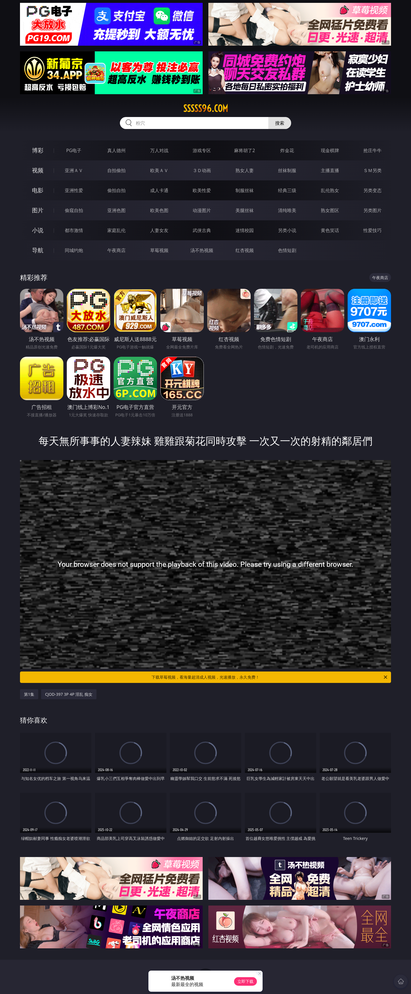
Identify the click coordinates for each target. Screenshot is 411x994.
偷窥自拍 (74, 210)
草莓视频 (159, 250)
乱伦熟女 (330, 190)
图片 (37, 210)
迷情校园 (244, 230)
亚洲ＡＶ (74, 170)
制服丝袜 (244, 190)
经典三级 (287, 190)
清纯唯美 (287, 210)
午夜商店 (116, 250)
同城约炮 (74, 250)
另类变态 (372, 190)
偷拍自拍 (116, 190)
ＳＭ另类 (372, 170)
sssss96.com (205, 108)
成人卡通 (159, 190)
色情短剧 (287, 250)
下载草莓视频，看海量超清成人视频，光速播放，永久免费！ (270, 677)
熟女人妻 (244, 170)
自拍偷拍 (116, 170)
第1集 (29, 694)
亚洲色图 (116, 210)
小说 (37, 230)
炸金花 (287, 150)
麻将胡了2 (244, 150)
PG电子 (73, 150)
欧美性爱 (202, 190)
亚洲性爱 (74, 190)
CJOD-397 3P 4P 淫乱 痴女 (68, 694)
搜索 (279, 123)
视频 (37, 170)
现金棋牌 (330, 150)
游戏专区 (202, 150)
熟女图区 (330, 210)
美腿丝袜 (244, 210)
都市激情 (74, 230)
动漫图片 (202, 210)
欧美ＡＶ (159, 170)
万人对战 (159, 150)
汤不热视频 (201, 250)
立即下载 (245, 981)
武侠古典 (202, 230)
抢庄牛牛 (372, 150)
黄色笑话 (330, 230)
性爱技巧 (372, 230)
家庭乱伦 (116, 230)
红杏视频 (244, 250)
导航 (37, 250)
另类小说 (287, 230)
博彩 (37, 150)
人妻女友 (159, 230)
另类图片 (372, 210)
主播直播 (330, 170)
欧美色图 (159, 210)
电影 (37, 190)
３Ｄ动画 (202, 170)
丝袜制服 (287, 170)
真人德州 (116, 150)
